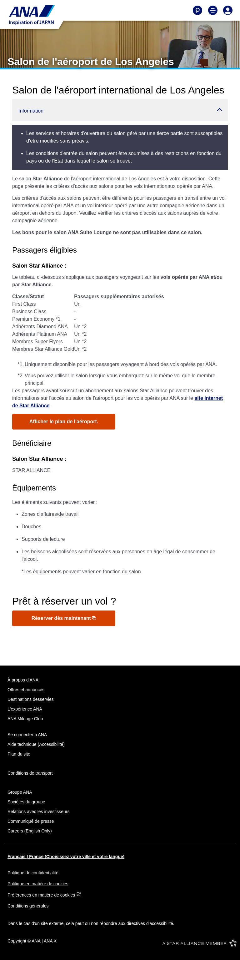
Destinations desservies (31, 699)
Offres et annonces (26, 689)
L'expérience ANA (25, 708)
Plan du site (19, 753)
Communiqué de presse (31, 821)
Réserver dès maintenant (64, 618)
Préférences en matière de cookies (44, 894)
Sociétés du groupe (26, 801)
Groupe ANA (20, 792)
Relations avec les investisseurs (38, 811)
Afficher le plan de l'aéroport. (63, 421)
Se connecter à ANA (27, 734)
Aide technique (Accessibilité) (36, 744)
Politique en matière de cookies (38, 883)
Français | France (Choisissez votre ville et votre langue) (66, 856)
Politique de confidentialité (33, 872)
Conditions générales (28, 905)
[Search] (197, 10)
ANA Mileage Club (25, 718)
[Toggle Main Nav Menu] (213, 10)
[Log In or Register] (227, 10)
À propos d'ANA (23, 679)
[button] (120, 110)
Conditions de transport (30, 773)
